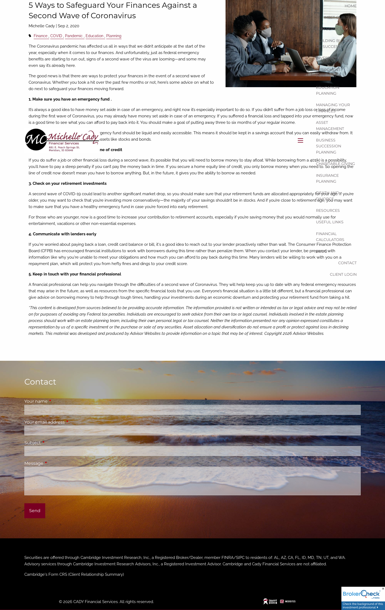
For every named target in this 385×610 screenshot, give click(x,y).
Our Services (330, 28)
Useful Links (330, 222)
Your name (58, 401)
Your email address (66, 422)
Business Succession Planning (328, 146)
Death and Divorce (327, 195)
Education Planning (327, 90)
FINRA (228, 557)
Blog (321, 251)
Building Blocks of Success (334, 43)
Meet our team (341, 17)
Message (56, 463)
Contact (347, 262)
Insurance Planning (327, 178)
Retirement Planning (328, 72)
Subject (55, 442)
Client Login (343, 274)
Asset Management (330, 125)
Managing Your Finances (333, 107)
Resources (328, 210)
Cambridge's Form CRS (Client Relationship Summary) (74, 574)
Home (351, 5)
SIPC (240, 557)
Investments (329, 58)
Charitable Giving (335, 163)
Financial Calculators (330, 236)
